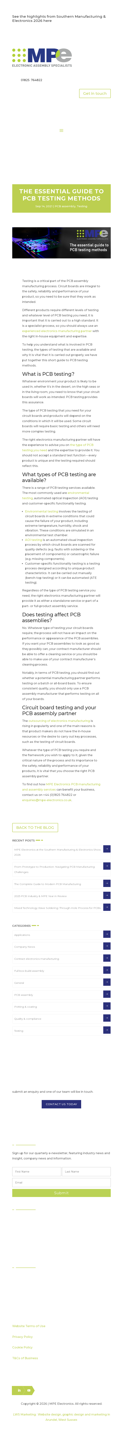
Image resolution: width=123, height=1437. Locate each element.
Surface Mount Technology (35, 1225)
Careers (21, 1309)
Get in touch (95, 93)
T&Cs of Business (25, 1358)
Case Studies (25, 1296)
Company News (24, 946)
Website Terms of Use (28, 1326)
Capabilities (24, 1289)
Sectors (21, 1276)
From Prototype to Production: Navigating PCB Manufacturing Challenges (54, 869)
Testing (82, 206)
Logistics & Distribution (31, 1244)
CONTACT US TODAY (61, 1104)
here (47, 21)
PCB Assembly (26, 1218)
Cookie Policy (22, 1347)
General (19, 982)
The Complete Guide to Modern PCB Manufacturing (47, 884)
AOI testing (33, 540)
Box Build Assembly (30, 1238)
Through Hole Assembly (33, 1231)
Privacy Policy (22, 1337)
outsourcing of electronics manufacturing (59, 721)
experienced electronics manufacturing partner (57, 331)
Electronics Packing (30, 1251)
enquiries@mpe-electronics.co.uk (46, 800)
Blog (19, 1302)
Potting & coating (25, 1006)
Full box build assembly (29, 970)
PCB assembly (65, 206)
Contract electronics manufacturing (36, 958)
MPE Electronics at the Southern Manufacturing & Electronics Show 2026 (57, 852)
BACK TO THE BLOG (35, 827)
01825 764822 (31, 80)
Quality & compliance (27, 1018)
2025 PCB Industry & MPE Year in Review (40, 896)
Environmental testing (41, 511)
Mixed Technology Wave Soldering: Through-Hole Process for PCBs (57, 908)
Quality (21, 1282)
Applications (22, 935)
